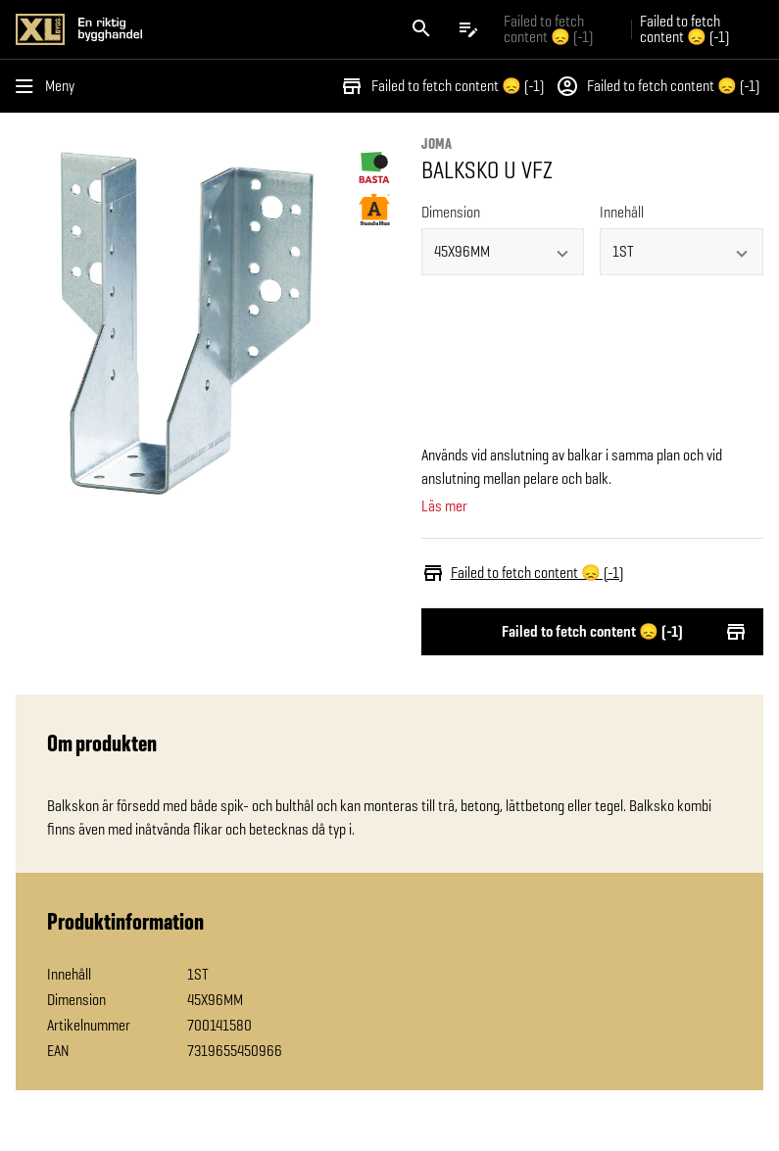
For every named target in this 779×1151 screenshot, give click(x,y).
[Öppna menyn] (49, 86)
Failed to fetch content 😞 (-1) (442, 86)
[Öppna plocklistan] (468, 29)
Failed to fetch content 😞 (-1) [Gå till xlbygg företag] (548, 29)
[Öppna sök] (421, 29)
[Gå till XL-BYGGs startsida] (199, 29)
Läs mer (444, 506)
